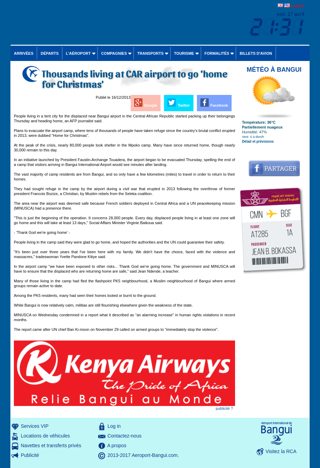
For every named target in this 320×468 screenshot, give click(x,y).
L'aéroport (78, 53)
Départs (50, 53)
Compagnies (114, 53)
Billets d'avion (256, 53)
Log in (114, 426)
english (297, 6)
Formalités (217, 53)
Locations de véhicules (45, 436)
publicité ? (224, 408)
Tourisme (184, 53)
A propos (116, 445)
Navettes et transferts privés (51, 445)
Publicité (30, 455)
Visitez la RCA (281, 451)
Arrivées (23, 53)
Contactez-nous (124, 436)
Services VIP (35, 426)
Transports (150, 53)
